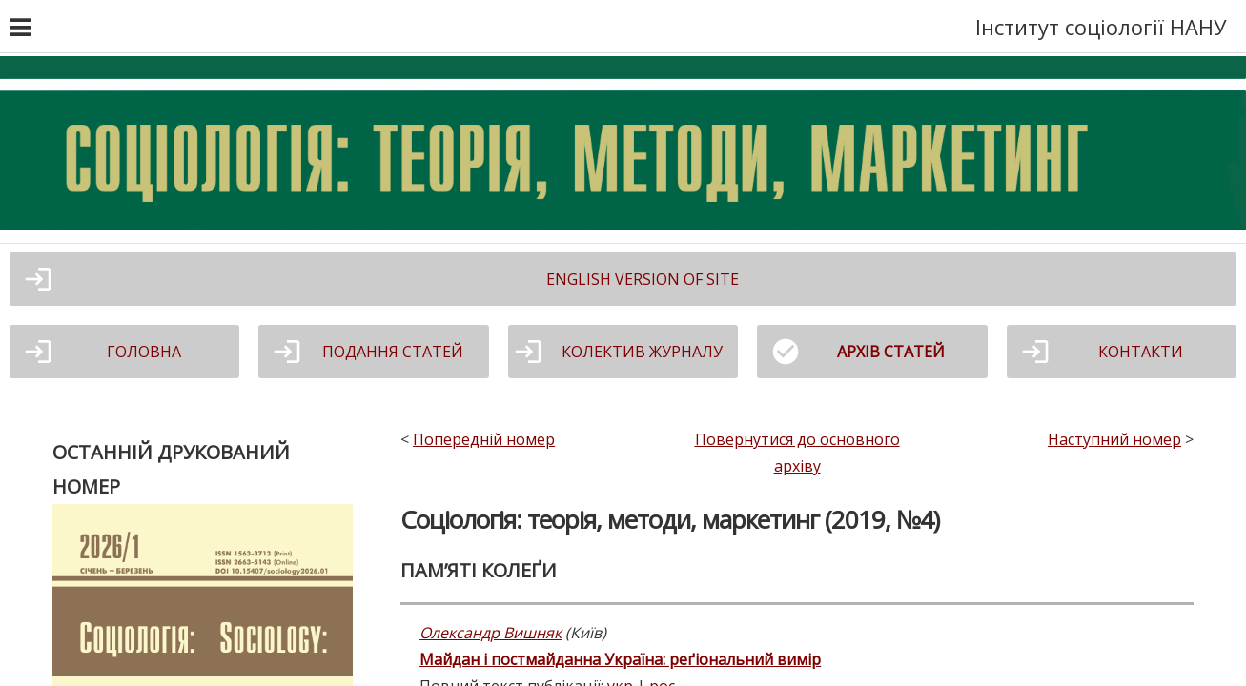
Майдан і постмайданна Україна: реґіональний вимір (620, 659)
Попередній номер (484, 439)
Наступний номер (1114, 439)
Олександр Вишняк (490, 632)
